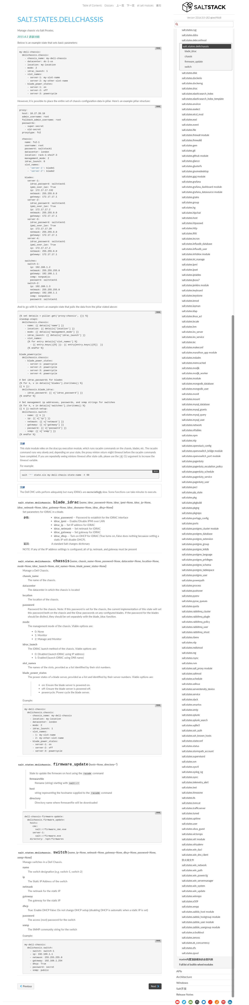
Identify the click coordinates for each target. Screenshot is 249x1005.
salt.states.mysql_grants (194, 409)
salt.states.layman (191, 305)
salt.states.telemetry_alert (195, 782)
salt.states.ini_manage (193, 259)
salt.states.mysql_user (193, 419)
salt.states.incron (191, 238)
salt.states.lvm (189, 326)
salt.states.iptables (191, 274)
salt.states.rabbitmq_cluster (196, 611)
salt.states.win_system (193, 885)
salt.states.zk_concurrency (195, 942)
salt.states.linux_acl (192, 316)
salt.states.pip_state (192, 492)
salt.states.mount (191, 399)
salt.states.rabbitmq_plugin (196, 616)
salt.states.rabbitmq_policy (196, 621)
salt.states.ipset (190, 269)
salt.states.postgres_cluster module (200, 528)
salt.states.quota (190, 606)
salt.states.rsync (190, 658)
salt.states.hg (188, 207)
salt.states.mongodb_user (195, 388)
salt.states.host (189, 217)
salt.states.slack (190, 699)
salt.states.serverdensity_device (198, 689)
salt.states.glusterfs (192, 166)
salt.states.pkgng (190, 507)
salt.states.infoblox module (196, 254)
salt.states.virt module (193, 839)
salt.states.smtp (190, 709)
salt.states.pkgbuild (192, 502)
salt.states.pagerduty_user (195, 481)
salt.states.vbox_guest (193, 828)
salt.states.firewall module (195, 135)
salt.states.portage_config (195, 518)
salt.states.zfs (189, 947)
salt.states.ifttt (189, 233)
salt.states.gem (189, 145)
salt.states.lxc (189, 342)
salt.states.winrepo (191, 896)
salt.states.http (189, 228)
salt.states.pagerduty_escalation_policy (202, 466)
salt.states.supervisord (193, 756)
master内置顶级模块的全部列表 (196, 959)
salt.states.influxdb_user (194, 248)
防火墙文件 (188, 859)
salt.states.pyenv (190, 595)
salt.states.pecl (189, 487)
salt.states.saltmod (191, 673)
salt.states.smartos (191, 704)
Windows (182, 982)
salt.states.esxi (189, 119)
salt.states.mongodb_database (198, 383)
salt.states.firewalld (192, 140)
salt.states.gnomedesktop (195, 171)
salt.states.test (189, 787)
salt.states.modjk (190, 368)
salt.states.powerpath (193, 580)
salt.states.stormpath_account (198, 751)
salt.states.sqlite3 (191, 725)
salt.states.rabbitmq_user (195, 626)
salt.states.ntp (189, 440)
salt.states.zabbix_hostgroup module (201, 916)
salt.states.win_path (192, 870)
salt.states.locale (190, 321)
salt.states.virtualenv (192, 844)
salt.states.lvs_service (193, 337)
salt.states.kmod (190, 300)
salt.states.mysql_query (194, 414)
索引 (158, 5)
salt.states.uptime (191, 818)
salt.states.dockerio (192, 78)
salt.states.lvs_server (192, 331)
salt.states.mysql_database (196, 404)
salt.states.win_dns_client (195, 854)
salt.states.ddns (190, 35)
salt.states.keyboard (192, 290)
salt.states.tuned (190, 813)
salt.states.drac (189, 88)
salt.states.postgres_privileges (197, 559)
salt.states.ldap (189, 311)
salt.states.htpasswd (192, 223)
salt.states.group (190, 202)
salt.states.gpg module (193, 176)
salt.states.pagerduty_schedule (198, 471)
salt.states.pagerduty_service (197, 476)
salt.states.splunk (191, 714)
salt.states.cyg (189, 29)
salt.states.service (191, 694)
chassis (188, 56)
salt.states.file (189, 129)
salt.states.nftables (191, 430)
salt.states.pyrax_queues (194, 601)
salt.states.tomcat (191, 803)
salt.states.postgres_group (195, 544)
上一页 (120, 5)
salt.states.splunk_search (195, 720)
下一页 (131, 5)
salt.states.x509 (190, 901)
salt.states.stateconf (192, 740)
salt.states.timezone (192, 792)
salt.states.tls (188, 797)
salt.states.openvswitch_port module (201, 456)
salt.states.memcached (194, 362)
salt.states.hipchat (191, 212)
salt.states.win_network (194, 865)
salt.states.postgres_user (194, 575)
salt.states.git (188, 150)
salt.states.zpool (190, 953)
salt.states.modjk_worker (195, 373)
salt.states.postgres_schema (196, 564)
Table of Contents (92, 5)
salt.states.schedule (192, 678)
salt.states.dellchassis (196, 46)
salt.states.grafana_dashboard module (202, 186)
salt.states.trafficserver (193, 808)
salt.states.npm (190, 435)
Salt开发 (181, 988)
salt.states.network (192, 425)
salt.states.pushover (192, 590)
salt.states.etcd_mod (192, 114)
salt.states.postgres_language (197, 554)
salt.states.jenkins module (195, 285)
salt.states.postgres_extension (197, 538)
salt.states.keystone (192, 295)
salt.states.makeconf (192, 347)
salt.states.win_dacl (192, 849)
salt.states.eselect (191, 109)
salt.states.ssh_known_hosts (196, 735)
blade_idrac (191, 51)
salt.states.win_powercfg (195, 875)
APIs (179, 971)
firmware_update (194, 61)
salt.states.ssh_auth (192, 730)
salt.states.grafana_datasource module (202, 192)
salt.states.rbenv (190, 637)
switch (188, 66)
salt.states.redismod (192, 647)
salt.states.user (189, 823)
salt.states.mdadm (191, 357)
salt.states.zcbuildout (193, 932)
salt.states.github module (195, 155)
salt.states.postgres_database (197, 533)
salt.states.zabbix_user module (198, 922)
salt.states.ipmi (189, 264)
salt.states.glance (191, 160)
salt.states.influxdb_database (197, 243)
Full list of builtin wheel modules (196, 964)
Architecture (184, 976)
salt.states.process (191, 585)
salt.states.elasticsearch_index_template (203, 98)
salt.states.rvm (189, 663)
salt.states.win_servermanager (197, 880)
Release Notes (184, 994)
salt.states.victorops (192, 834)
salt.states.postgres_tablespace (198, 570)
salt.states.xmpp (190, 906)
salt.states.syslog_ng (192, 771)
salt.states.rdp (189, 642)
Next (155, 986)
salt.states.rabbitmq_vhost (195, 632)
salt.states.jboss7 (191, 280)
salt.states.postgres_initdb (195, 549)
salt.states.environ (191, 104)
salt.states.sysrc (190, 777)
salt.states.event (190, 124)
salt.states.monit (190, 393)
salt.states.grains (190, 197)
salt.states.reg (189, 652)
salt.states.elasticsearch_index (197, 93)
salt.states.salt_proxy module (197, 668)
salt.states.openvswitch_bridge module (202, 450)
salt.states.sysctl (190, 766)
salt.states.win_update (193, 891)
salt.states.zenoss (191, 937)
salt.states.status (190, 746)
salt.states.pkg (189, 497)
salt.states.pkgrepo (191, 513)
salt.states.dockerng (192, 83)
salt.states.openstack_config (196, 445)
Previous (26, 986)
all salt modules (145, 5)
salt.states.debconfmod (194, 40)
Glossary (109, 5)
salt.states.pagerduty (193, 461)
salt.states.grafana (191, 181)
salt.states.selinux (191, 683)
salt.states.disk (189, 72)
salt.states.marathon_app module (199, 352)
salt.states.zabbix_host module (198, 911)
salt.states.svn (189, 761)
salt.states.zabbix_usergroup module (201, 927)
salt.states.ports (190, 523)
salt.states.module (191, 378)
